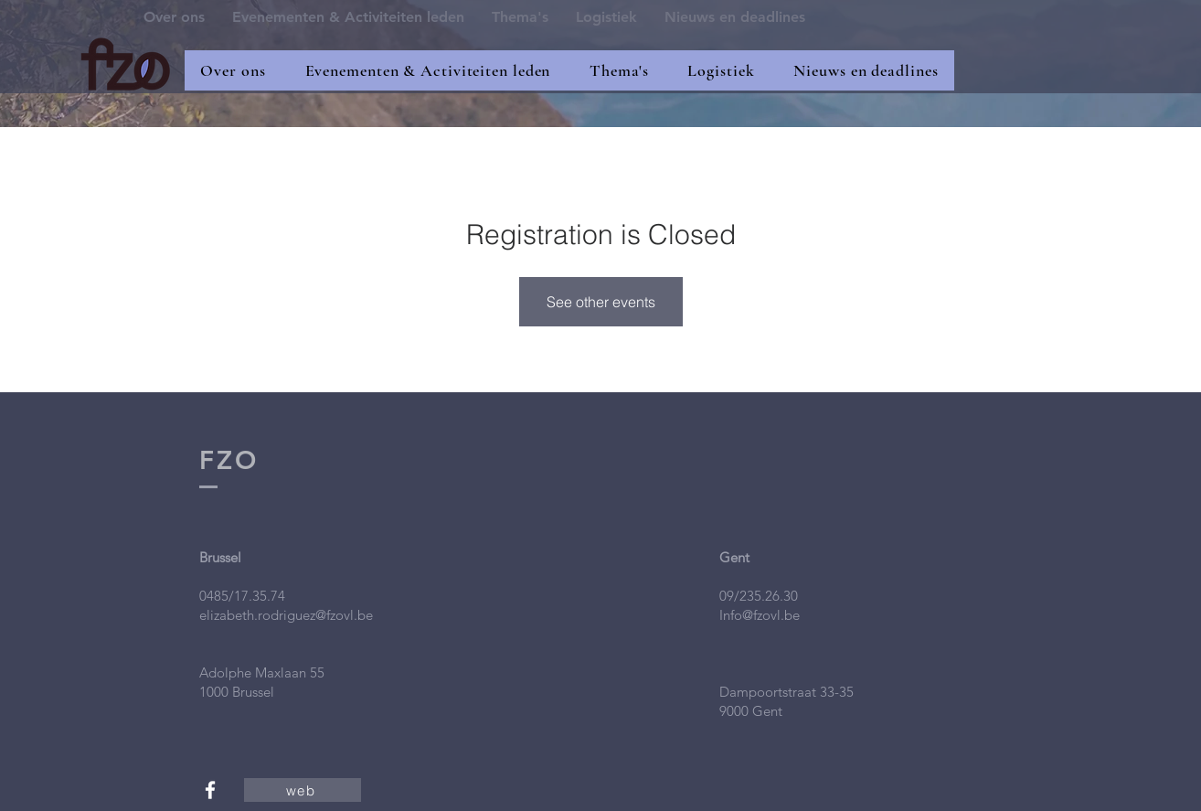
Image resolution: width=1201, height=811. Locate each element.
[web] (302, 790)
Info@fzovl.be (759, 615)
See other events (601, 302)
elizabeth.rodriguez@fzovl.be (286, 615)
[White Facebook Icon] (210, 790)
